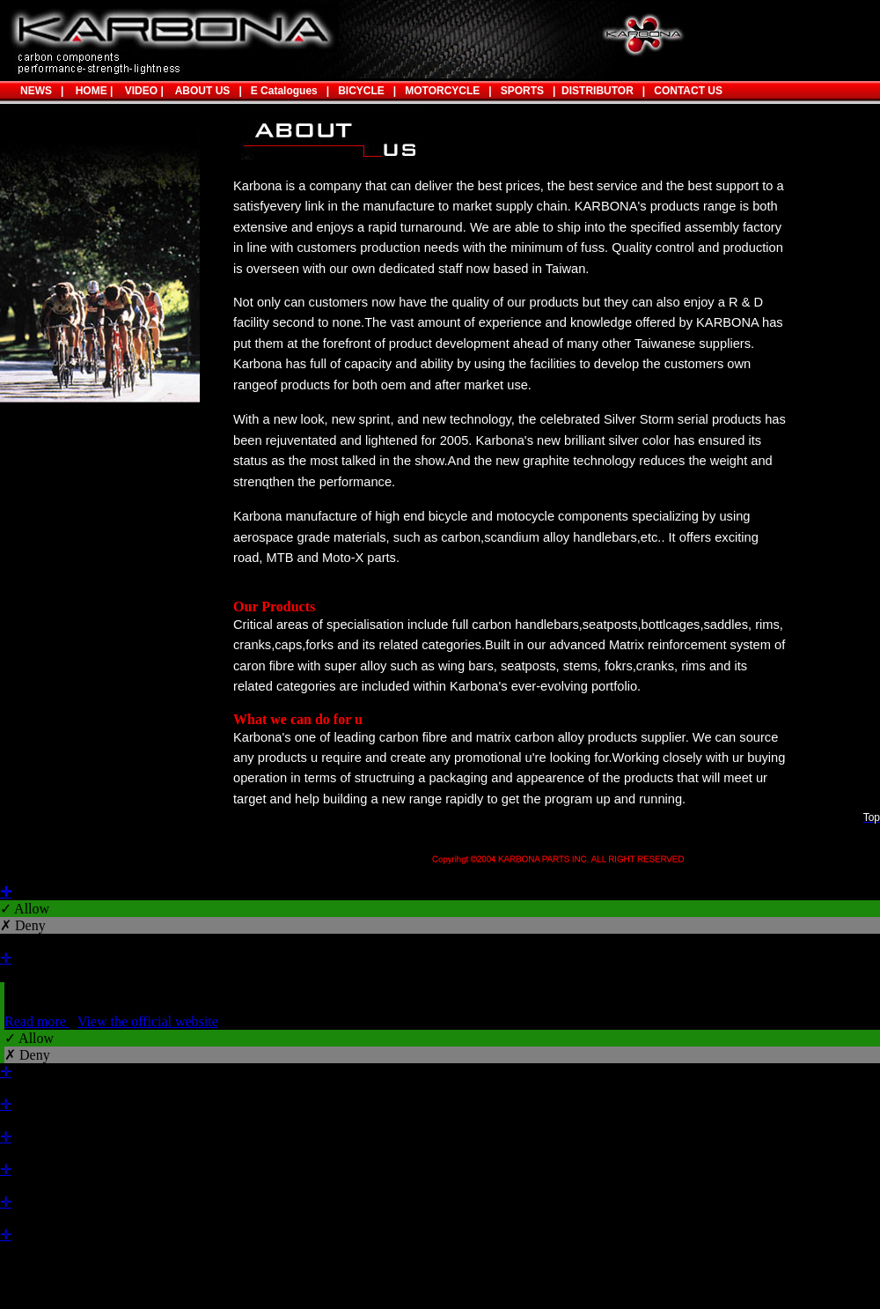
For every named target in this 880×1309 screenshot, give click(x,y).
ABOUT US (203, 91)
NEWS (36, 91)
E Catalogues (284, 91)
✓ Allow (24, 908)
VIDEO (138, 91)
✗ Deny (23, 925)
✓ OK (468, 1284)
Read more (37, 1021)
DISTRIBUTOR (594, 91)
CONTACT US (688, 91)
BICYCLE (361, 91)
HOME (88, 91)
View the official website (147, 1021)
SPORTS (518, 91)
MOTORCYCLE (442, 91)
